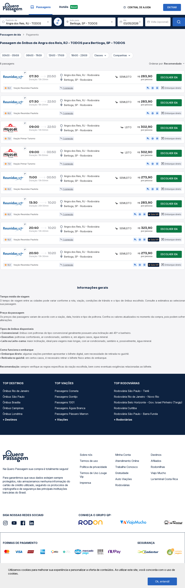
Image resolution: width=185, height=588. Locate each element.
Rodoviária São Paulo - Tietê (131, 391)
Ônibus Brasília (11, 402)
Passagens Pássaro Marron (71, 414)
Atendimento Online (127, 461)
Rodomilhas (158, 467)
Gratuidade (121, 473)
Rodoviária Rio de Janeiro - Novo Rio (136, 396)
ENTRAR (172, 7)
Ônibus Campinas (13, 408)
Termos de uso (89, 461)
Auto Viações (123, 479)
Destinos (156, 454)
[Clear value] (139, 22)
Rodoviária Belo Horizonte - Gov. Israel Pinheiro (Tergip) (148, 402)
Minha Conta (123, 454)
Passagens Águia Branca (70, 408)
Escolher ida (169, 77)
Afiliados (156, 461)
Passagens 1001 (65, 402)
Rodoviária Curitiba (125, 408)
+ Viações (61, 419)
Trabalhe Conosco (126, 467)
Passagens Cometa (66, 391)
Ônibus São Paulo (14, 396)
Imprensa (85, 482)
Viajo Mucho (158, 473)
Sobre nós (86, 454)
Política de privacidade (93, 467)
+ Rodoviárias (123, 419)
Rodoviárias (122, 485)
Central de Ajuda (139, 7)
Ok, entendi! (162, 581)
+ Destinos (10, 419)
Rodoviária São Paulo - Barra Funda (136, 414)
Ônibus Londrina (12, 414)
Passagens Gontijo (66, 396)
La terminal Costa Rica (164, 479)
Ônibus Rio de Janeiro (16, 391)
